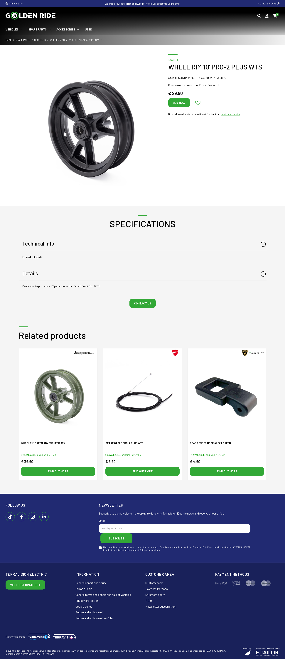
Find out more (58, 471)
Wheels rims (57, 39)
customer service (230, 114)
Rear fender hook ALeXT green (210, 443)
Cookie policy (83, 606)
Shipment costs (155, 594)
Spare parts (23, 39)
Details (30, 273)
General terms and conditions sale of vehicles (103, 594)
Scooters (40, 39)
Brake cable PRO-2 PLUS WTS (124, 443)
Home (9, 39)
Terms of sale (83, 588)
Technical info (38, 243)
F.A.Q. (149, 600)
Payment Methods (156, 588)
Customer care (268, 3)
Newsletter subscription (160, 606)
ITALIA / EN (14, 3)
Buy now (179, 102)
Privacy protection (87, 600)
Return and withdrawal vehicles (94, 618)
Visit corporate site (25, 584)
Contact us (142, 303)
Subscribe (117, 538)
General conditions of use (91, 582)
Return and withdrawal (89, 612)
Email (102, 520)
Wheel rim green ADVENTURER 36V (43, 443)
